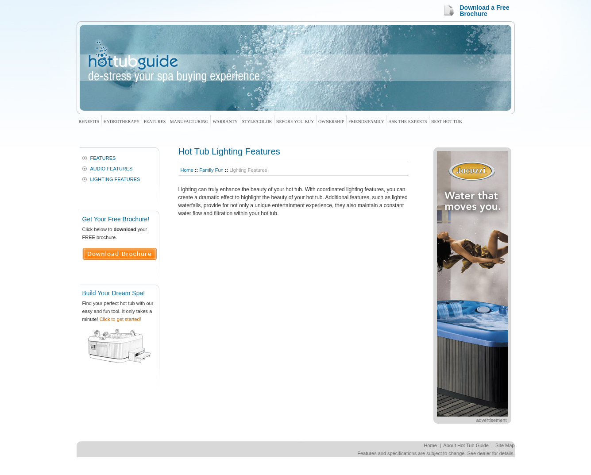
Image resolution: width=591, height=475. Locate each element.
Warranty (225, 121)
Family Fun (211, 170)
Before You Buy (295, 121)
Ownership (331, 121)
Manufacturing (189, 121)
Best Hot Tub (446, 121)
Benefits (89, 121)
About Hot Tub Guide (466, 445)
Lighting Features (115, 179)
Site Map (504, 445)
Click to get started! (120, 319)
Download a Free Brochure (485, 10)
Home (187, 170)
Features (155, 121)
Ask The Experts (407, 121)
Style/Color (257, 121)
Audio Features (111, 168)
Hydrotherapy (122, 121)
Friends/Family (366, 121)
